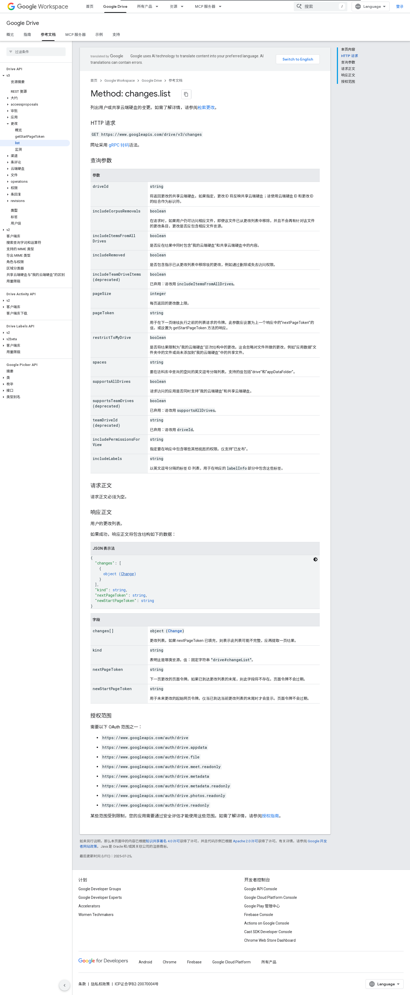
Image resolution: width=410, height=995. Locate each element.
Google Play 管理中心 (262, 908)
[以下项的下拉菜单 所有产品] (158, 6)
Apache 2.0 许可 (245, 843)
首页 (89, 6)
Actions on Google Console (266, 925)
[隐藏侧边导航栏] (64, 985)
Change (127, 576)
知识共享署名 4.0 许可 (163, 843)
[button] (35, 75)
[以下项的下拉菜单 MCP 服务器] (221, 6)
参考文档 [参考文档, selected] (48, 34)
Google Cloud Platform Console (270, 900)
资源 (173, 6)
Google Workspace (119, 80)
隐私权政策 (100, 986)
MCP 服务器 (205, 6)
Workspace (42, 6)
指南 (27, 34)
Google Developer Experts (100, 900)
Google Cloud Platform (231, 964)
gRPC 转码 (119, 147)
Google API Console (260, 891)
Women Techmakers (96, 917)
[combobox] (325, 6)
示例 (99, 34)
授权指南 (270, 818)
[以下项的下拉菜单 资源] (183, 6)
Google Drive (22, 23)
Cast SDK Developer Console (268, 934)
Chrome (169, 964)
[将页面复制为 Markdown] (180, 94)
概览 (10, 34)
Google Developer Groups (99, 891)
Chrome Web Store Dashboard (270, 943)
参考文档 (176, 80)
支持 (116, 34)
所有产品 (144, 6)
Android (145, 964)
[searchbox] (36, 51)
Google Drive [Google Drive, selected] (115, 6)
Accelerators (89, 908)
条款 (82, 986)
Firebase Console (258, 917)
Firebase (194, 964)
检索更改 (206, 110)
